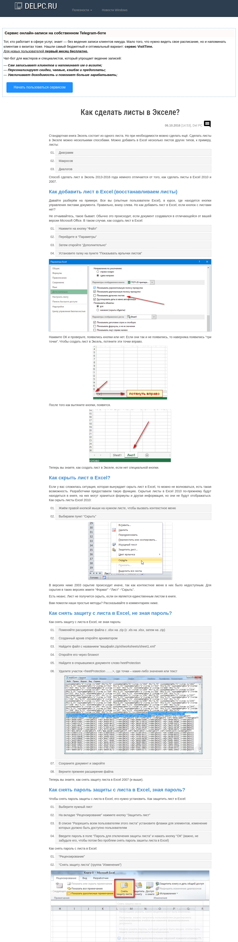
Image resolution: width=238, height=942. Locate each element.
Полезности (81, 10)
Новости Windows (114, 10)
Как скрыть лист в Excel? (79, 477)
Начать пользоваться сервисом (40, 87)
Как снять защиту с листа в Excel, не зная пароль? (110, 613)
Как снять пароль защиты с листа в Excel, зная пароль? (117, 790)
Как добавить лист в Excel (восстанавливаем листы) (113, 191)
